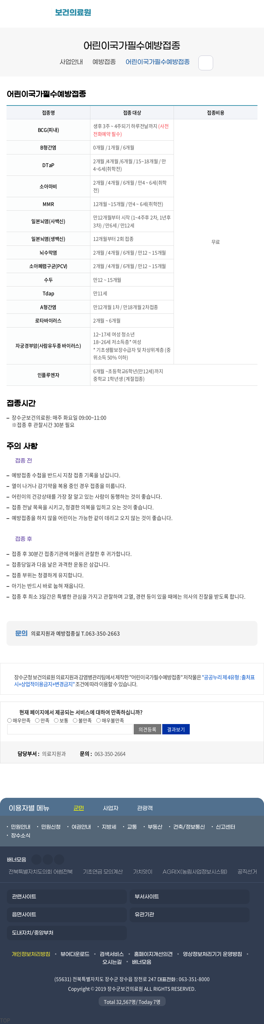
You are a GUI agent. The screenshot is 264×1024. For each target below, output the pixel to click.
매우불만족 (112, 720)
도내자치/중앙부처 (32, 933)
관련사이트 (24, 897)
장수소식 (20, 836)
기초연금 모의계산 (103, 872)
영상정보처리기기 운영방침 (212, 954)
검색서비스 (112, 954)
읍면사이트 (24, 915)
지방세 (109, 827)
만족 (45, 720)
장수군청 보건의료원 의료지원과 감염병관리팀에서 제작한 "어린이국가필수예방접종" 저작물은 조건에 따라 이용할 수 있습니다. (134, 680)
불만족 (84, 720)
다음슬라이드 (48, 859)
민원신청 (50, 827)
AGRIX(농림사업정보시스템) (195, 872)
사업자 (110, 808)
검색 (250, 14)
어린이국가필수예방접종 (157, 62)
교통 (132, 827)
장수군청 (27, 14)
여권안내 (81, 827)
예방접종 (104, 62)
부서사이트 (147, 897)
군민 (79, 808)
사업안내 (71, 62)
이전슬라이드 (36, 859)
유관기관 (144, 915)
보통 (63, 720)
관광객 (145, 808)
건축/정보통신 (189, 827)
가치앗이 (142, 872)
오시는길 (112, 962)
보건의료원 (73, 12)
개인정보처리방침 (31, 954)
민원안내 (20, 827)
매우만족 (21, 720)
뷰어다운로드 (74, 954)
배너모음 (141, 962)
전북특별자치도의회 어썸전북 (41, 872)
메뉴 (220, 14)
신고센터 (225, 827)
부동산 (155, 827)
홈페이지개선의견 (153, 954)
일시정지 (59, 859)
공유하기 (205, 63)
